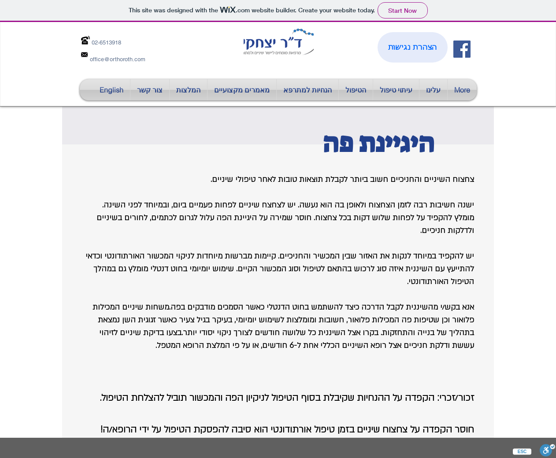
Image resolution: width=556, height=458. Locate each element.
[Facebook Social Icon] (462, 49)
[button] (242, 89)
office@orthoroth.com (117, 59)
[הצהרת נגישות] (413, 47)
